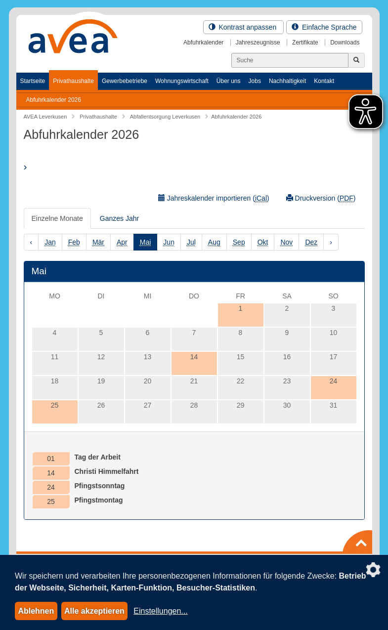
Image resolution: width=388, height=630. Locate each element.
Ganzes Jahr (119, 218)
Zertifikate (305, 42)
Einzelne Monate (57, 218)
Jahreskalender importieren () (213, 198)
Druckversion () (321, 198)
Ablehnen (36, 611)
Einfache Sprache (324, 27)
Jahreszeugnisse (258, 42)
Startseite (32, 81)
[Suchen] (289, 60)
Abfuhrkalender (203, 42)
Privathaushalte (73, 81)
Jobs (255, 81)
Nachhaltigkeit (287, 81)
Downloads (344, 42)
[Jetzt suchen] (356, 60)
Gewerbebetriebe (124, 81)
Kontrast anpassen (244, 27)
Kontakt (324, 81)
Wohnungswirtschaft (182, 81)
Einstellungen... (160, 611)
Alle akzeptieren (94, 611)
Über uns (228, 81)
